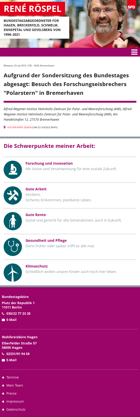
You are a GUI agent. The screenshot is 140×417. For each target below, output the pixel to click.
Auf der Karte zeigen (19, 127)
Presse (11, 393)
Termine (12, 377)
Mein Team (14, 385)
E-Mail (11, 319)
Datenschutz (15, 409)
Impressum (15, 401)
